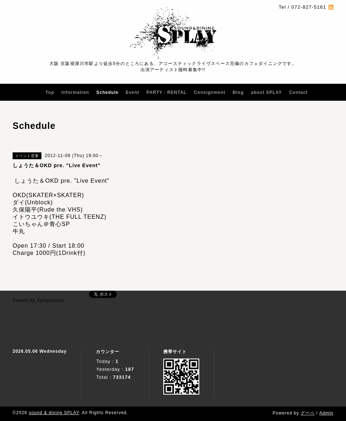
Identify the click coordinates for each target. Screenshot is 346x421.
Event (132, 92)
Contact (298, 92)
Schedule (107, 92)
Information (75, 92)
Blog (238, 92)
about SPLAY (266, 92)
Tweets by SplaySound (38, 300)
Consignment (210, 92)
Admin (326, 413)
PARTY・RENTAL (166, 92)
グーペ (308, 413)
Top (49, 92)
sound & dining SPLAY (54, 412)
